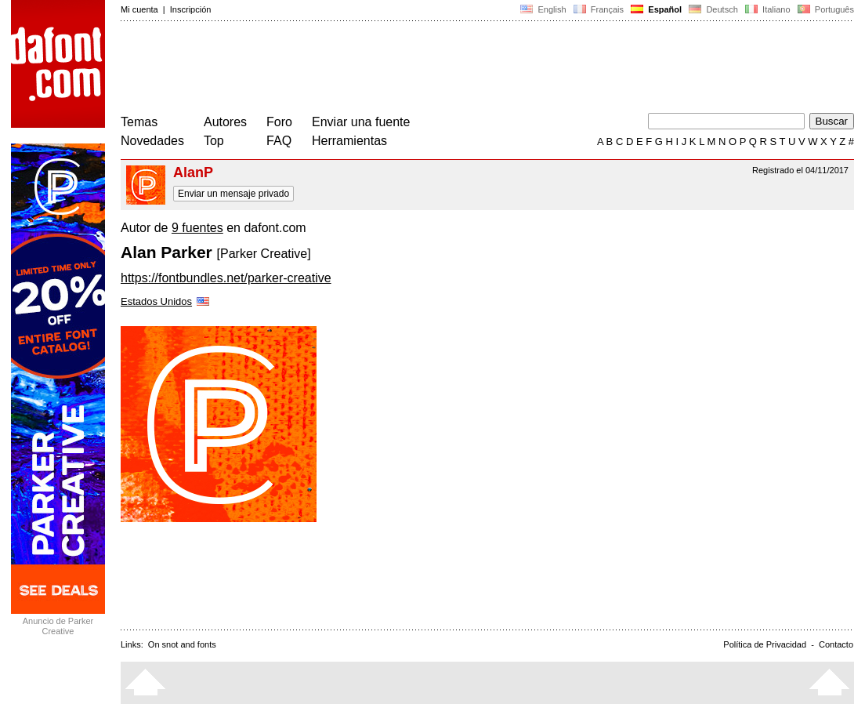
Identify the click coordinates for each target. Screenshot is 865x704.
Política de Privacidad (764, 644)
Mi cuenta (139, 9)
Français (598, 9)
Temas (139, 122)
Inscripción (191, 9)
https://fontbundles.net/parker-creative (226, 278)
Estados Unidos (166, 301)
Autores (225, 122)
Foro (279, 122)
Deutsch (713, 9)
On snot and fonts (182, 644)
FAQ (278, 140)
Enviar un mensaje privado (233, 193)
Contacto (836, 644)
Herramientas (349, 140)
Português (824, 9)
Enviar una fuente (361, 122)
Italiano (768, 9)
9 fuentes (197, 227)
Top (214, 140)
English (543, 9)
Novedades (152, 140)
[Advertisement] (406, 69)
